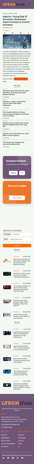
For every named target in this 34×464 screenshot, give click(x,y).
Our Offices (4, 446)
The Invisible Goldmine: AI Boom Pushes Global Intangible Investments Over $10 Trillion (16, 114)
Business (6, 30)
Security (16, 329)
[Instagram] (17, 458)
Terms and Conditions (8, 444)
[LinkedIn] (20, 33)
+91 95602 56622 (6, 427)
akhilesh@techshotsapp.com (10, 424)
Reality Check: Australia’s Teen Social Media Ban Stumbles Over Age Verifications (22, 334)
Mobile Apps (5, 438)
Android (13, 173)
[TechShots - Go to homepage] (14, 4)
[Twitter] (5, 33)
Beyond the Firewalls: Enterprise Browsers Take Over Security (22, 360)
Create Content (17, 198)
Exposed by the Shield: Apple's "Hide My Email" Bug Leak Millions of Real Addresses (22, 386)
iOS (22, 173)
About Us (4, 435)
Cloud (20, 444)
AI (18, 446)
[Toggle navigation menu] (28, 4)
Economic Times (21, 79)
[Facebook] (13, 33)
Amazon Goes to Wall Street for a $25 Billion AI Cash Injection (16, 134)
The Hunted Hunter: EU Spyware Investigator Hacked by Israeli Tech (21, 373)
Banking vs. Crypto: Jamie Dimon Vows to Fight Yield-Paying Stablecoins (14, 103)
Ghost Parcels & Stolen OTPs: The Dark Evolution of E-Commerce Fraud (22, 348)
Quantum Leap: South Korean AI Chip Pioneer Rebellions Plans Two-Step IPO (15, 125)
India (4, 69)
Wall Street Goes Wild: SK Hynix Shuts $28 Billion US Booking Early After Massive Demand (16, 92)
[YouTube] (22, 458)
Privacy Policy (5, 441)
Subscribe (17, 245)
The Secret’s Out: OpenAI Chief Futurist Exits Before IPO (13, 143)
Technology (22, 438)
